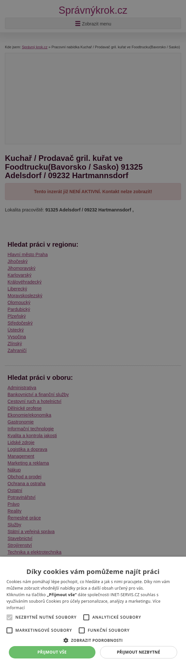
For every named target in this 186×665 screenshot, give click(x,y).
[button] (93, 640)
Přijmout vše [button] (52, 652)
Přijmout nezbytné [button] (138, 652)
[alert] (93, 332)
